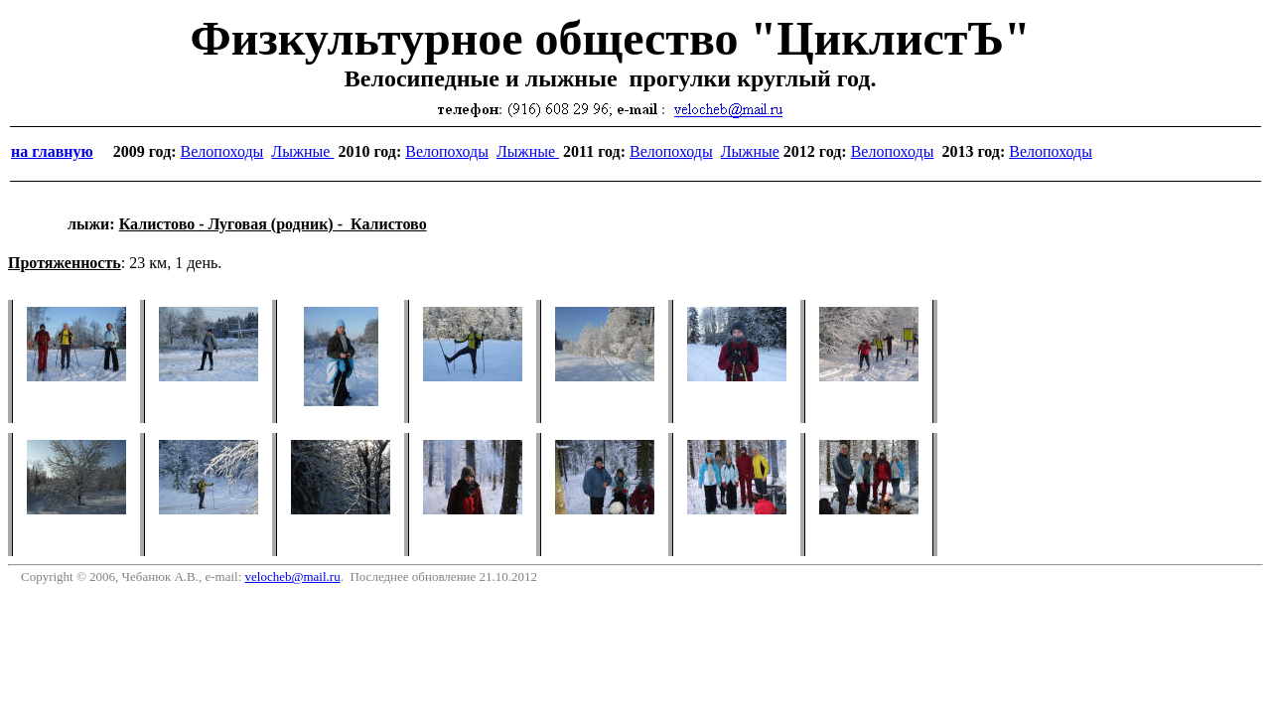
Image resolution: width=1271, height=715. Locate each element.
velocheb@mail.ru (293, 576)
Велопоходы (222, 151)
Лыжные (302, 151)
